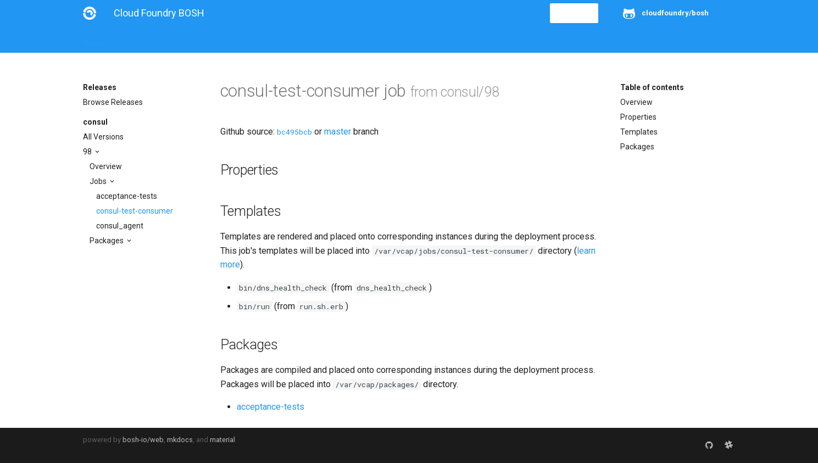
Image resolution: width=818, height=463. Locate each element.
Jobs (99, 181)
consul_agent (119, 225)
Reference (227, 39)
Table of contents (652, 87)
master (337, 131)
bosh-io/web (143, 440)
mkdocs (180, 440)
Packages (107, 240)
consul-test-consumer (134, 211)
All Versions (103, 136)
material (222, 440)
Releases (325, 39)
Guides (182, 39)
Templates (639, 131)
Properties (638, 117)
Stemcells (277, 39)
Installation (138, 39)
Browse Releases (113, 102)
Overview (106, 166)
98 (88, 151)
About (93, 39)
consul (95, 122)
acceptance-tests (126, 196)
